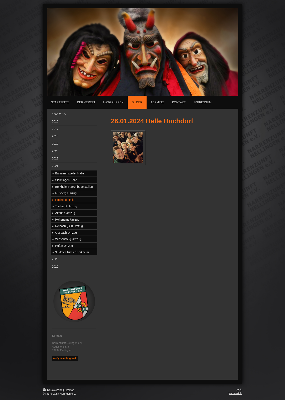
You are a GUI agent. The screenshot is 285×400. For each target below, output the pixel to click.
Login (239, 389)
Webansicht (235, 393)
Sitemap (69, 390)
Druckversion (53, 390)
